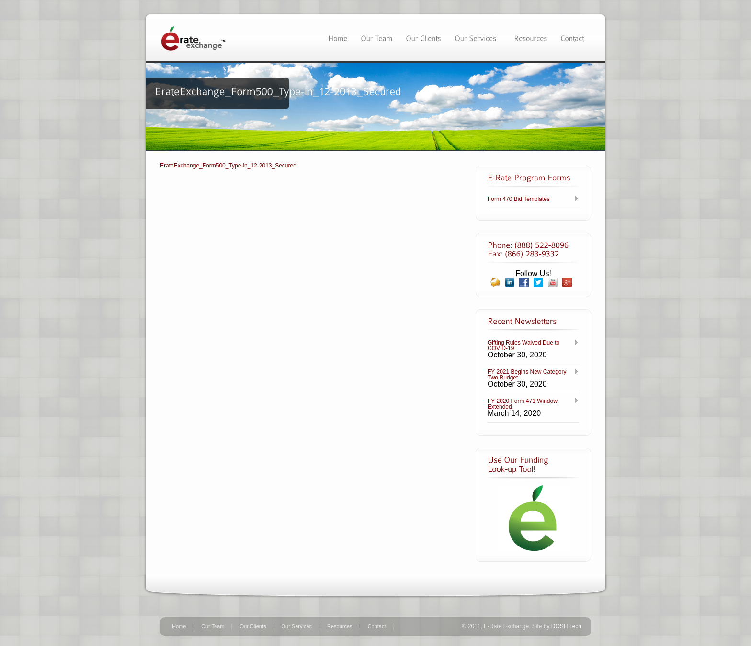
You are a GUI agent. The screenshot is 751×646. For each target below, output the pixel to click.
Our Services (296, 626)
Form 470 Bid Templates (519, 199)
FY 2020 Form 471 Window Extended (523, 404)
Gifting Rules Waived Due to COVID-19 (523, 345)
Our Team (212, 626)
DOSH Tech (566, 626)
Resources (340, 626)
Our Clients (252, 626)
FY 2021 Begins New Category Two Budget (527, 374)
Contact (377, 626)
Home (179, 626)
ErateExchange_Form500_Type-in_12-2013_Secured (228, 165)
